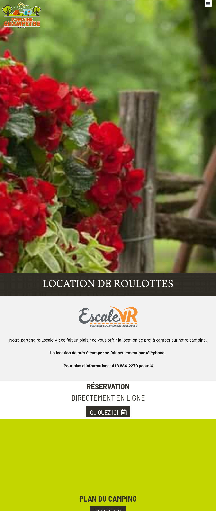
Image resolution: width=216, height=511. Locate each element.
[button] (208, 3)
